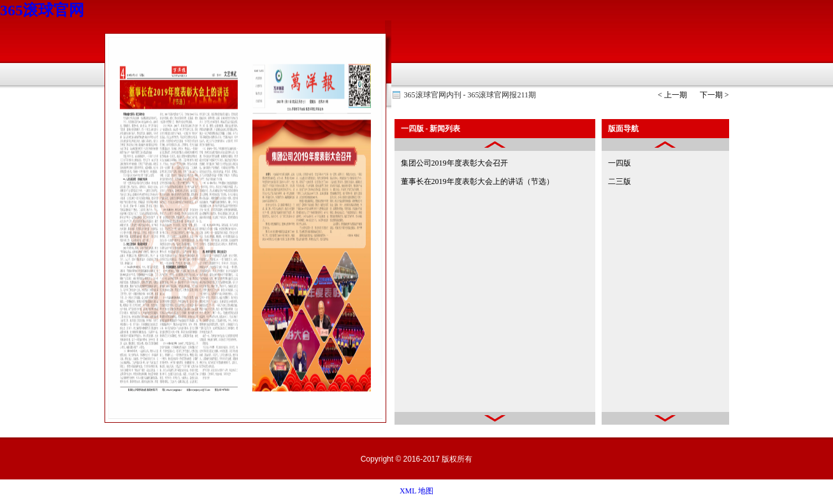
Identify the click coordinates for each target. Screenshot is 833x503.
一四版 (619, 163)
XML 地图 (416, 490)
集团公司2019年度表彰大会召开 (454, 163)
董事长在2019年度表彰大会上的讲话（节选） (477, 181)
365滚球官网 (42, 10)
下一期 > (714, 94)
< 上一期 (672, 94)
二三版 (619, 181)
